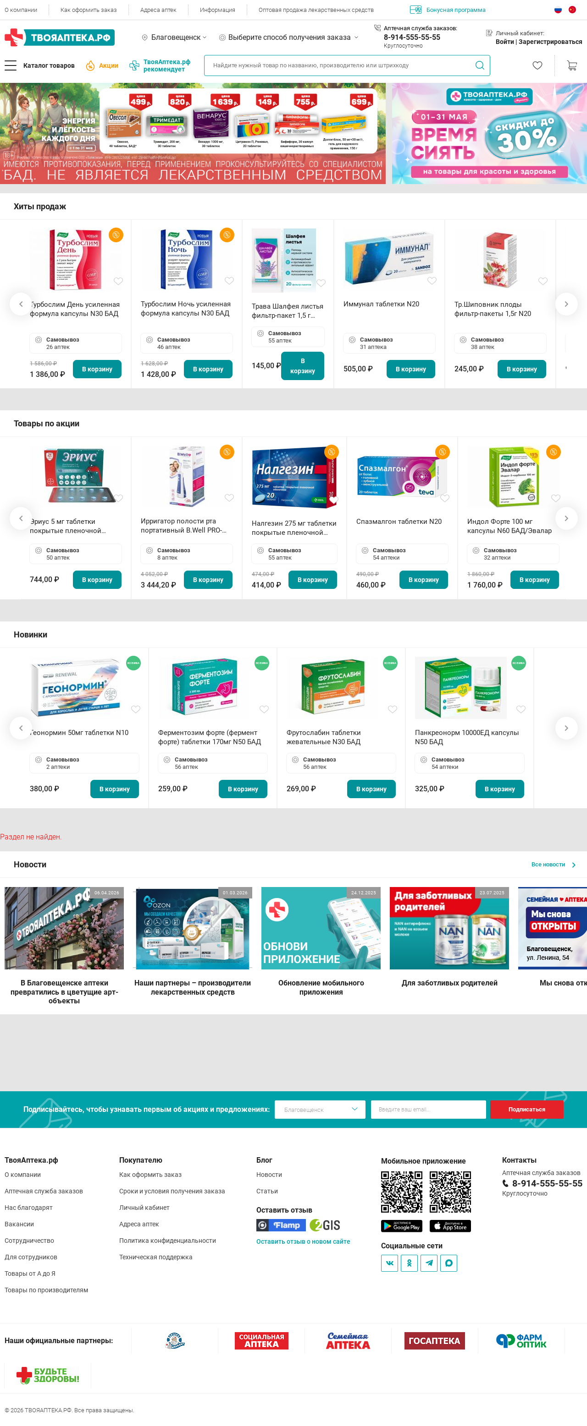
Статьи (267, 1191)
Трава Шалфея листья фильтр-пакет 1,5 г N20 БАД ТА (287, 311)
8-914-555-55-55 (412, 37)
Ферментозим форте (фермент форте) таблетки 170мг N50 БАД (209, 737)
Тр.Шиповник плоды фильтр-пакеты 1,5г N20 (492, 309)
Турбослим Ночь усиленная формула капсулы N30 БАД (186, 308)
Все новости (554, 864)
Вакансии (19, 1224)
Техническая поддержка (156, 1257)
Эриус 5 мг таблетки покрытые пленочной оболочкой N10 (65, 526)
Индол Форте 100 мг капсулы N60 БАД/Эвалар (509, 526)
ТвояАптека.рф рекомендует (159, 65)
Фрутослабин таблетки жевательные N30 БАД (324, 737)
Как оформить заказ (89, 9)
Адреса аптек (158, 9)
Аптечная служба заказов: (420, 28)
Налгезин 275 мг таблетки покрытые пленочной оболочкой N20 (294, 528)
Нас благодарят (29, 1207)
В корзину (97, 369)
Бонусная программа (448, 9)
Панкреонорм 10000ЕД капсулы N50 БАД (467, 737)
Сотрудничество (29, 1240)
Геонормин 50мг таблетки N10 (79, 733)
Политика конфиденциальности (167, 1240)
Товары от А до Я (30, 1273)
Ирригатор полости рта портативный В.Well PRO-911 (181, 526)
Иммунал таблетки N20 (381, 304)
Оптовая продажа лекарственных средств (316, 9)
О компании (21, 9)
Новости (269, 1174)
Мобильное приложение (423, 1161)
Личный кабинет (144, 1207)
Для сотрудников (31, 1257)
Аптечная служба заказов (44, 1191)
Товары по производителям (46, 1290)
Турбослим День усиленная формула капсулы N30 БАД (75, 309)
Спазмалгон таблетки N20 (399, 521)
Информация (217, 9)
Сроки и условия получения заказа (172, 1191)
